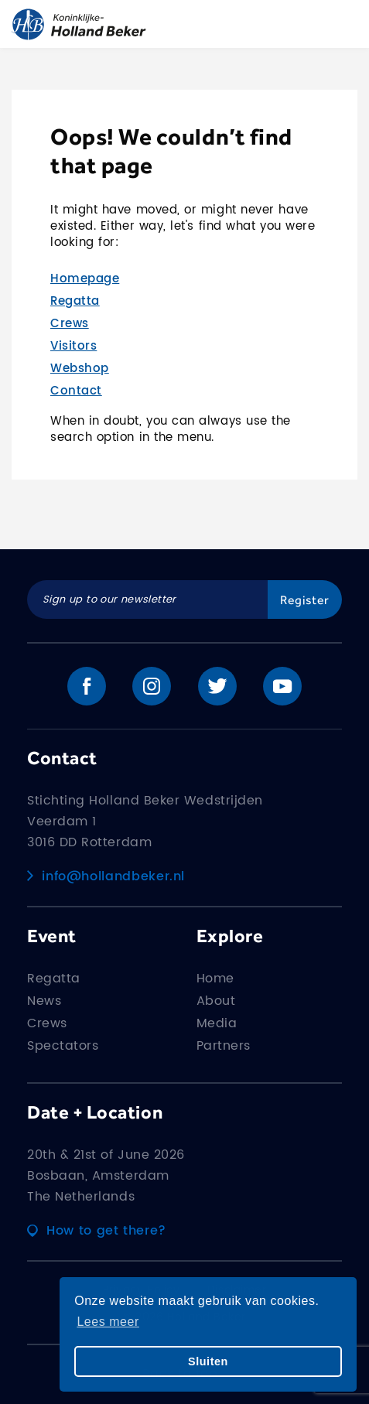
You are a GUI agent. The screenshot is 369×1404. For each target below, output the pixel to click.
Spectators (62, 1046)
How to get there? (96, 1231)
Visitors (73, 346)
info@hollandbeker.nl (106, 876)
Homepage (84, 279)
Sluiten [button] (208, 1361)
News (44, 1001)
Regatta (75, 301)
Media (216, 1023)
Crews (69, 323)
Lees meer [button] (107, 1321)
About (216, 1001)
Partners (223, 1046)
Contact (76, 391)
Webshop (79, 368)
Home (215, 978)
